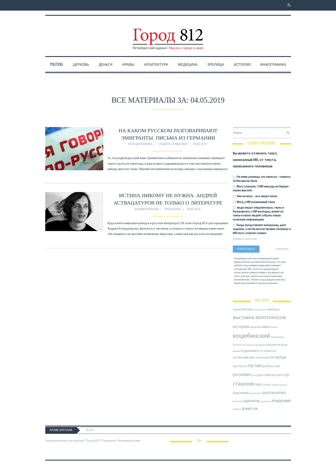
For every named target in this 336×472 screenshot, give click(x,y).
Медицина (188, 64)
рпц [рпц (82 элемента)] (254, 375)
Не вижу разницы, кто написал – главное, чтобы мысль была (262, 179)
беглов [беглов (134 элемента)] (247, 309)
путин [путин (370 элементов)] (255, 365)
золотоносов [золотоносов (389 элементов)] (270, 317)
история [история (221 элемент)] (241, 326)
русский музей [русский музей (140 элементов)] (269, 375)
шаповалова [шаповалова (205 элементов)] (274, 393)
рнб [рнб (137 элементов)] (266, 366)
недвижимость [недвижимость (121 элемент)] (252, 351)
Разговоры (173, 209)
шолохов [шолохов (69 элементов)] (238, 401)
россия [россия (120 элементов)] (274, 366)
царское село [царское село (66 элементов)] (255, 393)
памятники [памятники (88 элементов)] (262, 357)
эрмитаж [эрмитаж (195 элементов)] (250, 409)
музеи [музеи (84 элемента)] (284, 345)
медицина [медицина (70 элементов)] (261, 345)
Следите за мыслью (172, 144)
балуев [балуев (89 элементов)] (237, 309)
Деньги (106, 64)
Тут (90, 430)
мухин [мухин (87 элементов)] (236, 351)
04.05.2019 (200, 144)
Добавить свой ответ (245, 239)
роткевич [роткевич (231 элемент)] (242, 375)
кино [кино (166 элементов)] (266, 327)
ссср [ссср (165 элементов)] (285, 375)
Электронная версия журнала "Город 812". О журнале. (80, 440)
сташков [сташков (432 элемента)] (243, 384)
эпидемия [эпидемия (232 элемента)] (281, 401)
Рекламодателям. (129, 440)
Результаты (281, 249)
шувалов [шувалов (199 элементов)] (251, 401)
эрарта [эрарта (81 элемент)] (237, 409)
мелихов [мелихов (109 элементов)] (274, 344)
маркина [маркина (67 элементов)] (250, 345)
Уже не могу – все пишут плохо (255, 196)
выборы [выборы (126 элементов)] (274, 309)
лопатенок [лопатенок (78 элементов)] (239, 345)
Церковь (81, 64)
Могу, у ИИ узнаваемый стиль (254, 202)
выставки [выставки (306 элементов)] (243, 317)
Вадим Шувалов (147, 209)
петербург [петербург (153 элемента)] (278, 357)
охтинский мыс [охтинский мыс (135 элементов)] (244, 357)
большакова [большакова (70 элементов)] (260, 310)
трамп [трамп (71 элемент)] (274, 385)
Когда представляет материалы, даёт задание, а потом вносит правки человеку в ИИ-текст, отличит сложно (262, 229)
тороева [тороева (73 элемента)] (266, 385)
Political (56, 64)
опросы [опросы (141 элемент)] (269, 351)
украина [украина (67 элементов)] (283, 385)
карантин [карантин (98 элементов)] (255, 327)
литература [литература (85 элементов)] (277, 337)
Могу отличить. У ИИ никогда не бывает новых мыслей (261, 188)
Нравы (128, 64)
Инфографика (273, 64)
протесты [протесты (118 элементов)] (240, 366)
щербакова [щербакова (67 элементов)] (265, 401)
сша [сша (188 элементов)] (257, 384)
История (242, 64)
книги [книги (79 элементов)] (274, 327)
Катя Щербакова (140, 144)
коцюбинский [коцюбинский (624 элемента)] (251, 336)
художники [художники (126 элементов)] (241, 393)
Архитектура (156, 64)
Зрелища (215, 64)
